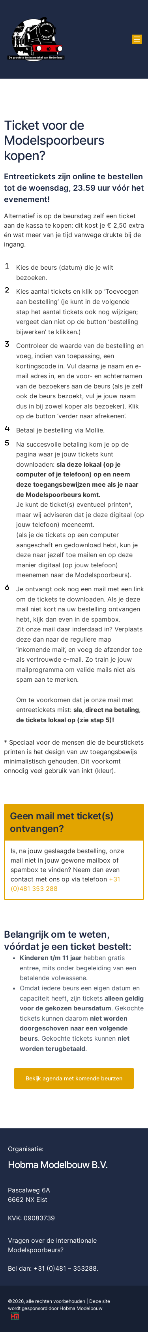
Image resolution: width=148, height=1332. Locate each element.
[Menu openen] (137, 39)
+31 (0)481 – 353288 (65, 1268)
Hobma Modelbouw (81, 1308)
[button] (74, 1078)
